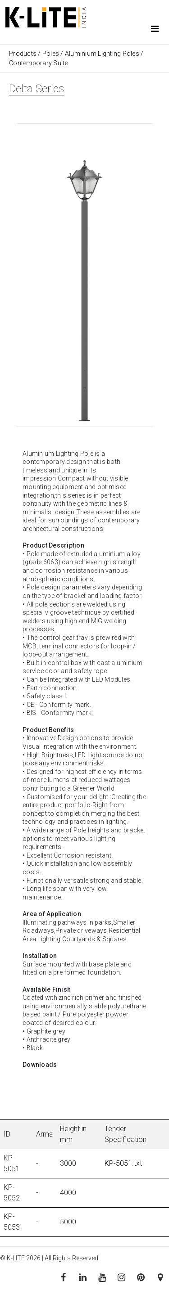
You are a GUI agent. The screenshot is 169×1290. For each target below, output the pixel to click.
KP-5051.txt (123, 1163)
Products (23, 53)
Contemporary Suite (38, 63)
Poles (50, 53)
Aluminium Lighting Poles (102, 53)
